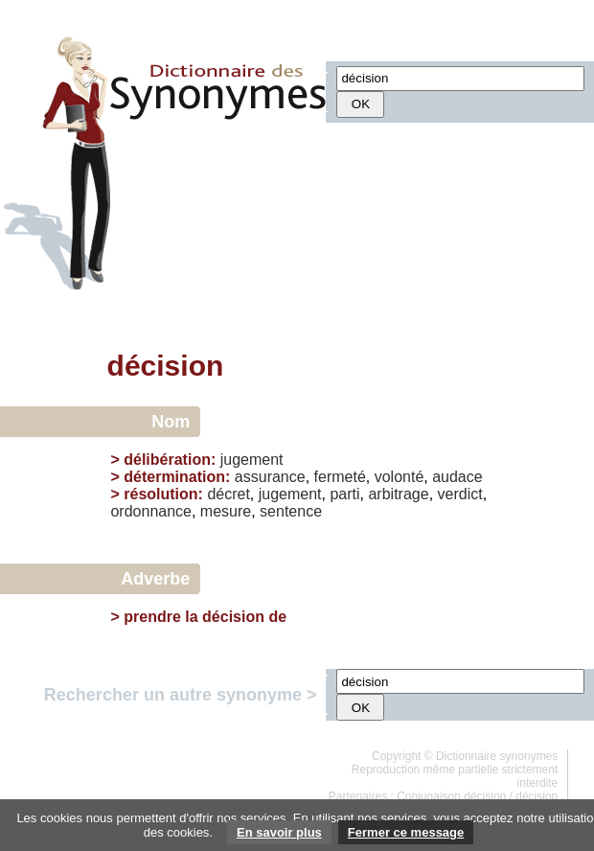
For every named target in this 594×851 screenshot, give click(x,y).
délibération (167, 459)
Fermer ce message (406, 832)
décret (228, 494)
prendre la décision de (205, 617)
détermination (174, 477)
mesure (225, 511)
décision (536, 796)
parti (344, 494)
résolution (160, 494)
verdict (460, 494)
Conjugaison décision (451, 796)
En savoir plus (279, 832)
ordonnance (151, 511)
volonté (399, 477)
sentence (291, 511)
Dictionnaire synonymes (497, 756)
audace (457, 477)
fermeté (340, 477)
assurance (270, 477)
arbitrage (398, 494)
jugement (252, 459)
